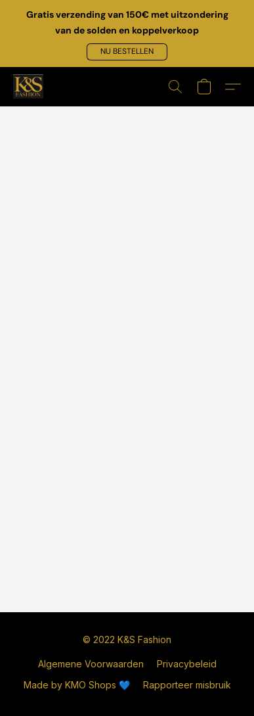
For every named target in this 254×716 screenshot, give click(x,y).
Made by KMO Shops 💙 (77, 684)
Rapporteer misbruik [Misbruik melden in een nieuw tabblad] (187, 684)
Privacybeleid (187, 663)
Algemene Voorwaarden (91, 663)
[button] (127, 51)
